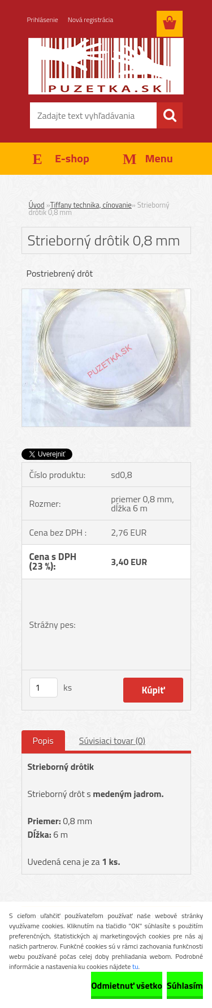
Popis (43, 740)
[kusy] (43, 687)
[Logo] (106, 66)
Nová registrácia (91, 19)
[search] (170, 115)
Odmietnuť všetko (126, 985)
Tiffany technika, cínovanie (91, 204)
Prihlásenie (42, 19)
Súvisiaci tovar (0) (112, 740)
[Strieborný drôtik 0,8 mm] (106, 293)
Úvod (37, 204)
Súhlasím (185, 985)
